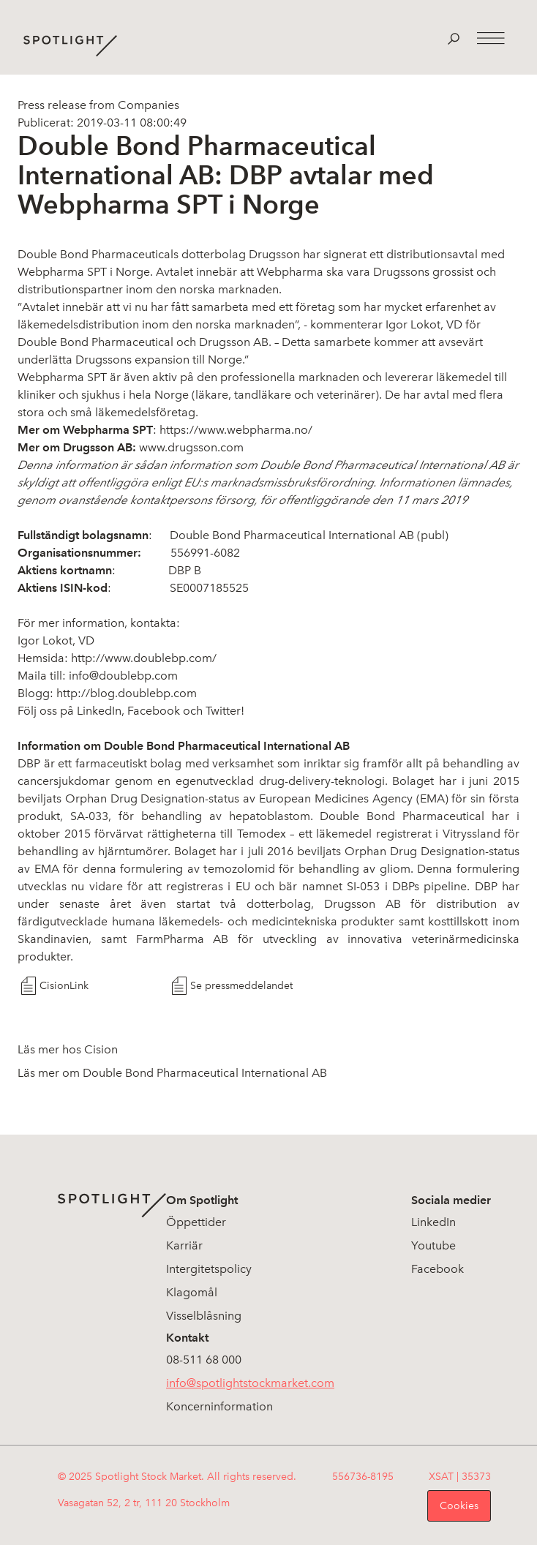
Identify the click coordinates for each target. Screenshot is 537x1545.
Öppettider (196, 1222)
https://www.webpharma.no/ (235, 430)
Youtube (433, 1245)
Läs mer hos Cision (68, 1049)
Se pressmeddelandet (241, 986)
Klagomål (191, 1292)
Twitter (223, 711)
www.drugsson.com (191, 447)
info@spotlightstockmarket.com (250, 1383)
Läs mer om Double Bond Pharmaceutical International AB (172, 1073)
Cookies (459, 1506)
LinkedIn (433, 1222)
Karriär (184, 1245)
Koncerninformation (219, 1406)
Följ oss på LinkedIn (69, 711)
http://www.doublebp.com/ (144, 658)
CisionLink (64, 986)
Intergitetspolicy (209, 1269)
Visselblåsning (203, 1316)
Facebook (153, 711)
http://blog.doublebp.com (126, 693)
